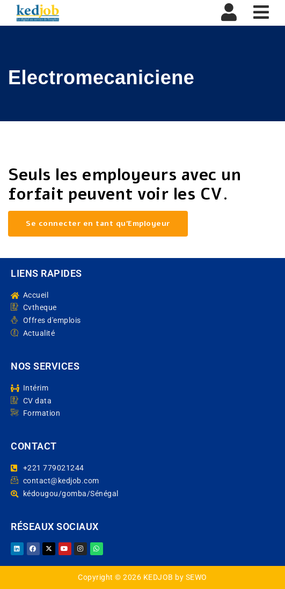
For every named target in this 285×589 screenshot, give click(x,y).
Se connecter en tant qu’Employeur (98, 223)
